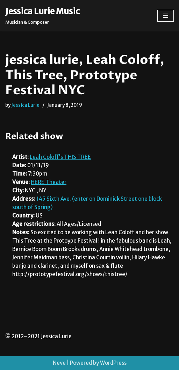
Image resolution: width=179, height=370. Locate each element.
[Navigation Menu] (165, 16)
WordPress (113, 363)
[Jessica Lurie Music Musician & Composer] (42, 16)
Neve (59, 363)
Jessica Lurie (25, 105)
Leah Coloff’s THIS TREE (60, 157)
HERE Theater (48, 182)
